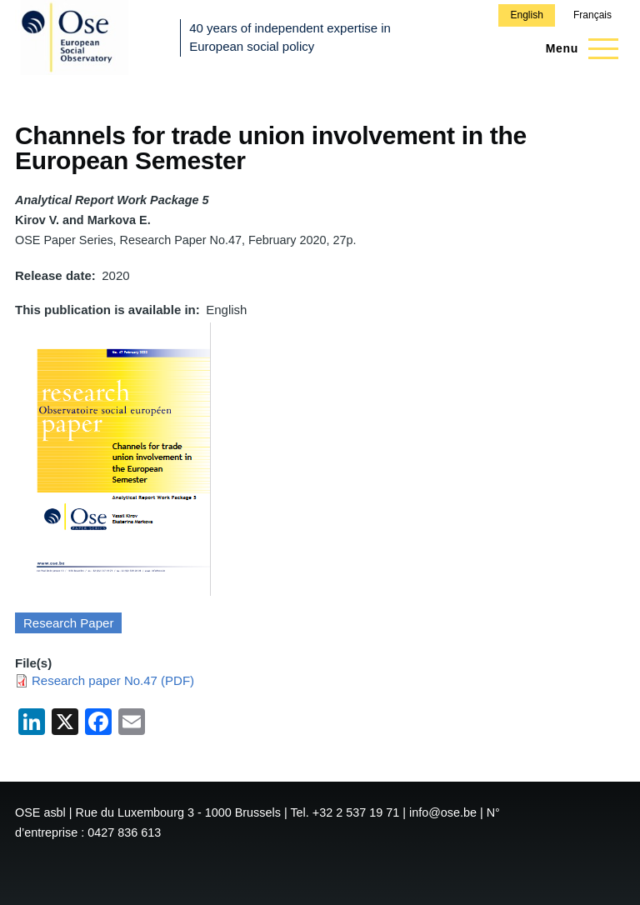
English (526, 15)
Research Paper (68, 623)
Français (592, 15)
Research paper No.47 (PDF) (113, 680)
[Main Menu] (577, 48)
